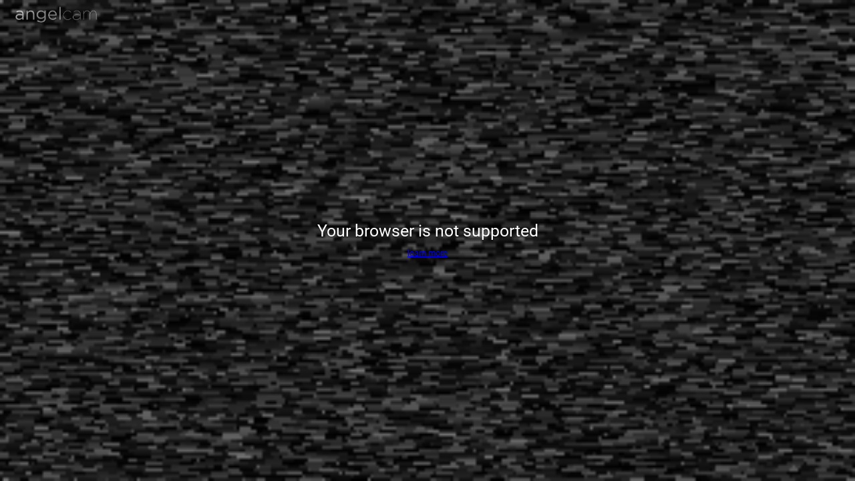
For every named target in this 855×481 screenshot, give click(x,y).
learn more (427, 253)
